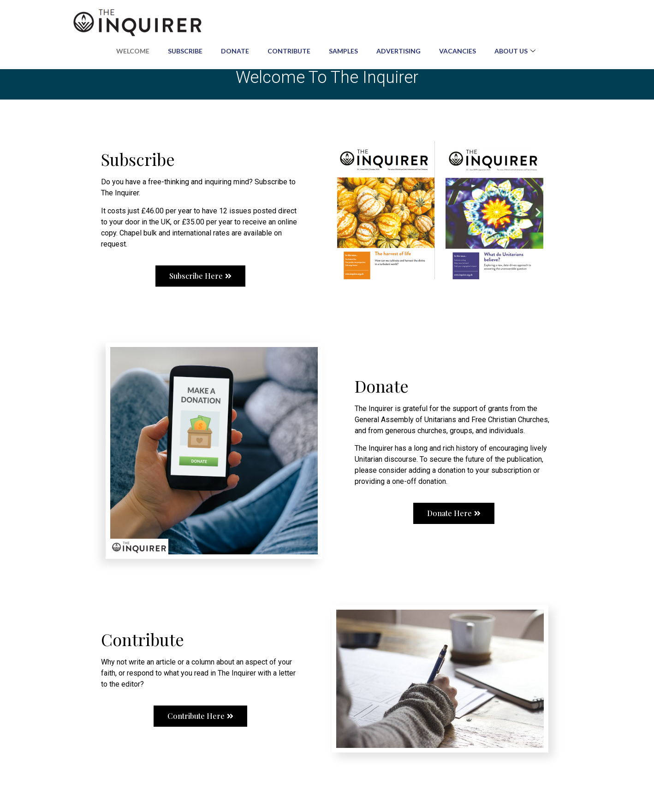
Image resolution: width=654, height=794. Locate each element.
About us (516, 51)
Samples (343, 51)
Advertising (398, 51)
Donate (235, 51)
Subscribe (185, 51)
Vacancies (457, 51)
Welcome (132, 51)
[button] (342, 212)
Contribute (289, 51)
